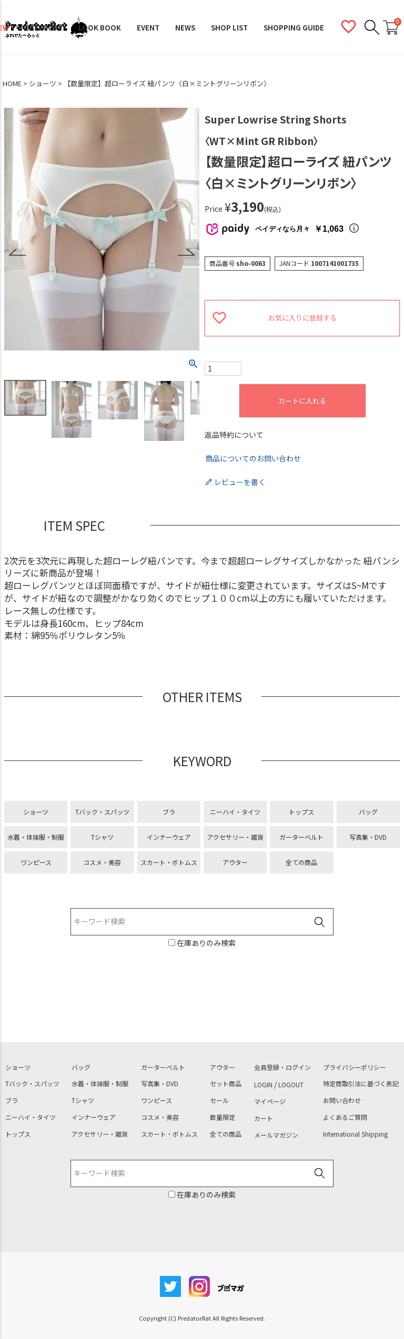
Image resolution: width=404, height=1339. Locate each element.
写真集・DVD (368, 836)
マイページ (270, 1101)
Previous (17, 252)
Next (186, 252)
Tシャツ (102, 836)
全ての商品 (301, 862)
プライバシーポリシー (354, 1067)
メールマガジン (276, 1135)
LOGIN (263, 1084)
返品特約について (234, 435)
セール (219, 1100)
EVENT (148, 28)
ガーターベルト (301, 836)
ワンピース (36, 862)
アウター (235, 862)
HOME (12, 83)
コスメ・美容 (102, 862)
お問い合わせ (342, 1100)
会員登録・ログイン (282, 1067)
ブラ (169, 811)
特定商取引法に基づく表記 (361, 1083)
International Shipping (355, 1134)
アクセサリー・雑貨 (235, 836)
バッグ (368, 811)
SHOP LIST (229, 28)
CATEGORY (44, 28)
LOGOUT (291, 1084)
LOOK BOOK (99, 28)
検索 (319, 922)
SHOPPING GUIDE (294, 28)
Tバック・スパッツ (102, 811)
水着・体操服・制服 (35, 836)
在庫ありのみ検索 (205, 943)
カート (263, 1118)
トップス (301, 811)
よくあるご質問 (345, 1117)
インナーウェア (169, 836)
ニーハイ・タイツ (235, 811)
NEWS (185, 28)
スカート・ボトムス (168, 862)
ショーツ (42, 83)
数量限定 (222, 1117)
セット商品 (225, 1083)
